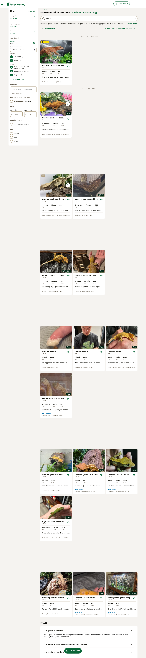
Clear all (31, 48)
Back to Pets (15, 53)
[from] (16, 203)
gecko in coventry (43, 635)
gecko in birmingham (18, 646)
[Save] (68, 103)
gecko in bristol (16, 642)
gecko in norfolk (16, 635)
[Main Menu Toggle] (2, 4)
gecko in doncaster (43, 639)
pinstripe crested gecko (121, 642)
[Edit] (34, 132)
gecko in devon (16, 650)
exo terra (39, 650)
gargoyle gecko (93, 639)
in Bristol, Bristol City (84, 49)
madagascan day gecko (121, 631)
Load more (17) (31, 122)
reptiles (115, 639)
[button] (56, 141)
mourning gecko (93, 650)
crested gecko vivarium (121, 635)
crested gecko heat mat (70, 642)
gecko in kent (41, 631)
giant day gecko (93, 635)
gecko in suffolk (42, 642)
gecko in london (16, 639)
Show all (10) (18, 168)
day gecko (91, 631)
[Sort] (119, 65)
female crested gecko (69, 635)
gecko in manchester (18, 631)
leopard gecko (92, 646)
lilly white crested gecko (71, 639)
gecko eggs (91, 642)
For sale (15, 66)
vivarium (64, 646)
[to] (30, 203)
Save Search (48, 66)
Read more (132, 61)
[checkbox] (11, 83)
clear (33, 72)
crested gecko (66, 631)
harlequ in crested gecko (45, 646)
